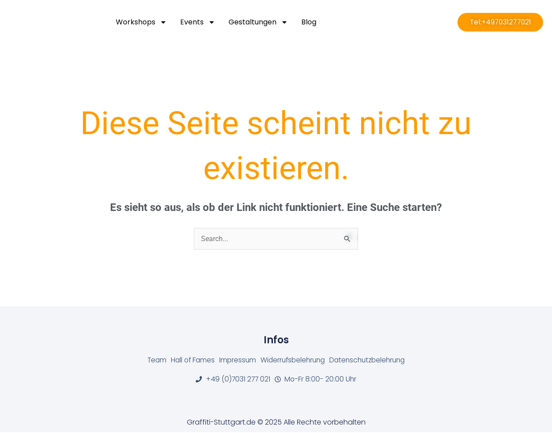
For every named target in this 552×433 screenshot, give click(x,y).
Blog (308, 22)
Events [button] (197, 22)
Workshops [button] (141, 22)
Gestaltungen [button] (258, 22)
